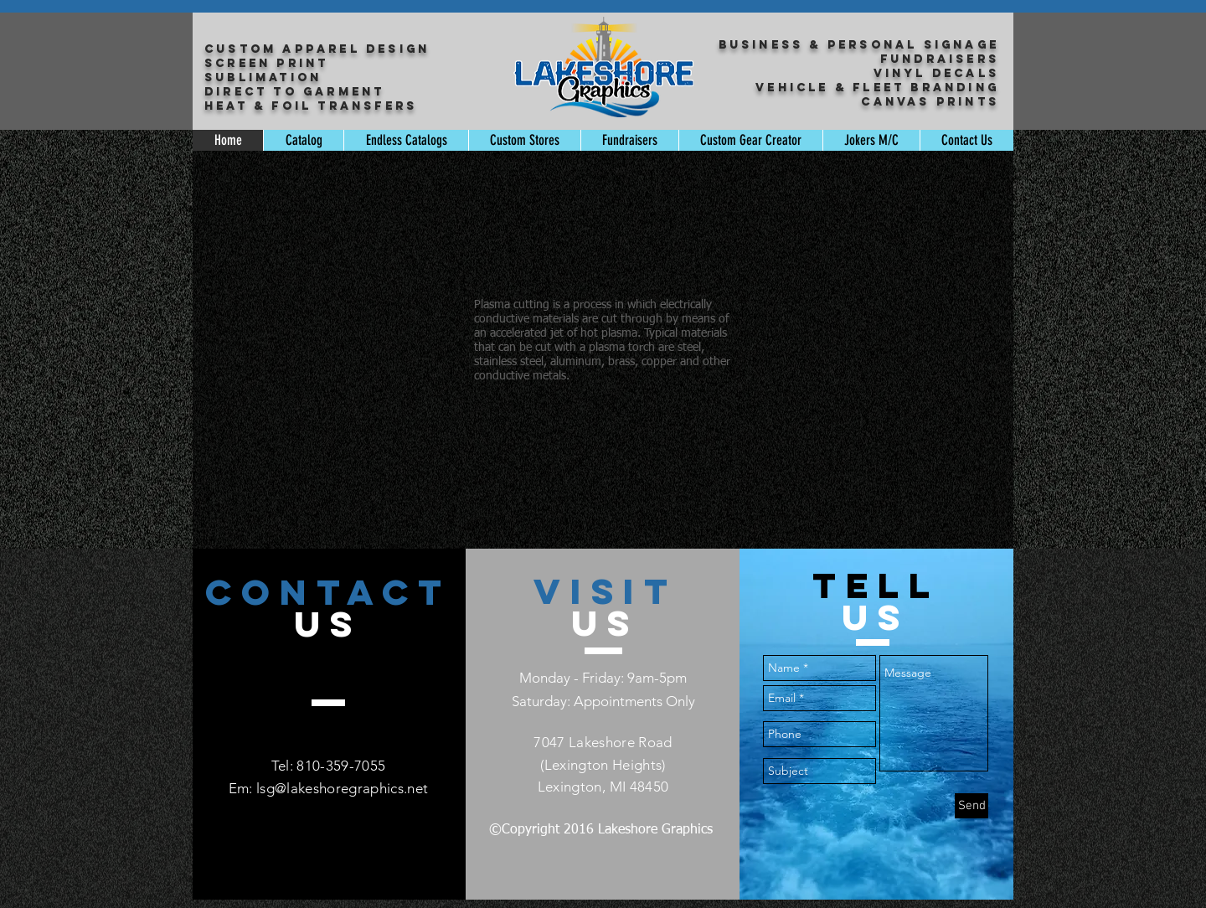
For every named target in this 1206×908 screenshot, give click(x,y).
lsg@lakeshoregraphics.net (342, 788)
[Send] (971, 805)
